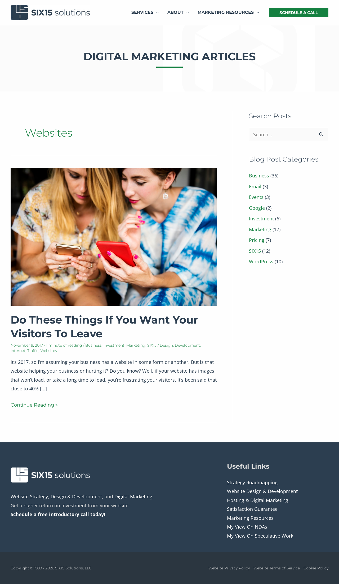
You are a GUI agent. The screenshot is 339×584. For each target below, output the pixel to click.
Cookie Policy (316, 568)
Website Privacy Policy (229, 568)
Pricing (256, 240)
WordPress (261, 261)
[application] (156, 12)
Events (256, 197)
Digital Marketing (133, 496)
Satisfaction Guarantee (252, 509)
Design (166, 345)
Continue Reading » (34, 405)
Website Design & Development (262, 491)
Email (255, 186)
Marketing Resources (250, 518)
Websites (48, 350)
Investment (114, 345)
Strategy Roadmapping (252, 482)
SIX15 (152, 345)
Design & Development (76, 496)
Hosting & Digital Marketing (257, 500)
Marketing (135, 345)
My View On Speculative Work (260, 536)
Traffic (32, 350)
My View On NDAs (247, 527)
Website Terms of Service (276, 568)
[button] (298, 12)
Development (187, 345)
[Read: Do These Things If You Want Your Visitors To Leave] (114, 236)
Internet (18, 350)
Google (257, 208)
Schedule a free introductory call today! (58, 514)
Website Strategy (29, 496)
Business (93, 345)
